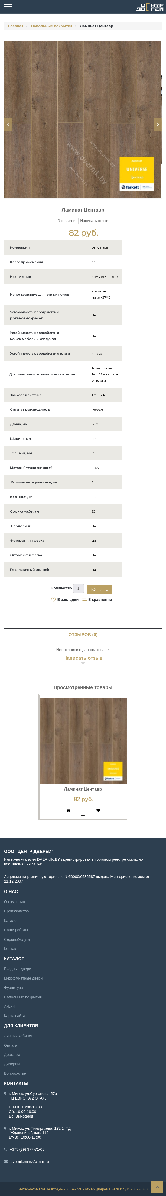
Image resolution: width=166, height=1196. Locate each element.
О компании (14, 902)
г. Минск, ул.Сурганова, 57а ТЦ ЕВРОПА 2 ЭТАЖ (33, 1095)
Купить (99, 589)
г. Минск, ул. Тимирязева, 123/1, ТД (40, 1128)
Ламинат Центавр (83, 789)
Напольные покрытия (51, 26)
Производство (16, 911)
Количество (61, 588)
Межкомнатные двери (23, 978)
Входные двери (17, 969)
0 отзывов (67, 221)
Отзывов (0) (83, 634)
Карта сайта (14, 1016)
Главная (16, 26)
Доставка (12, 1054)
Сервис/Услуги (17, 939)
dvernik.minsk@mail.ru (30, 1161)
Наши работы (16, 930)
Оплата (10, 1045)
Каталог (11, 920)
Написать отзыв (94, 221)
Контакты (12, 948)
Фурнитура (13, 987)
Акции (9, 1006)
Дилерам (12, 1064)
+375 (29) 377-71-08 (27, 1149)
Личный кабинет (18, 1036)
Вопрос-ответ (16, 1073)
